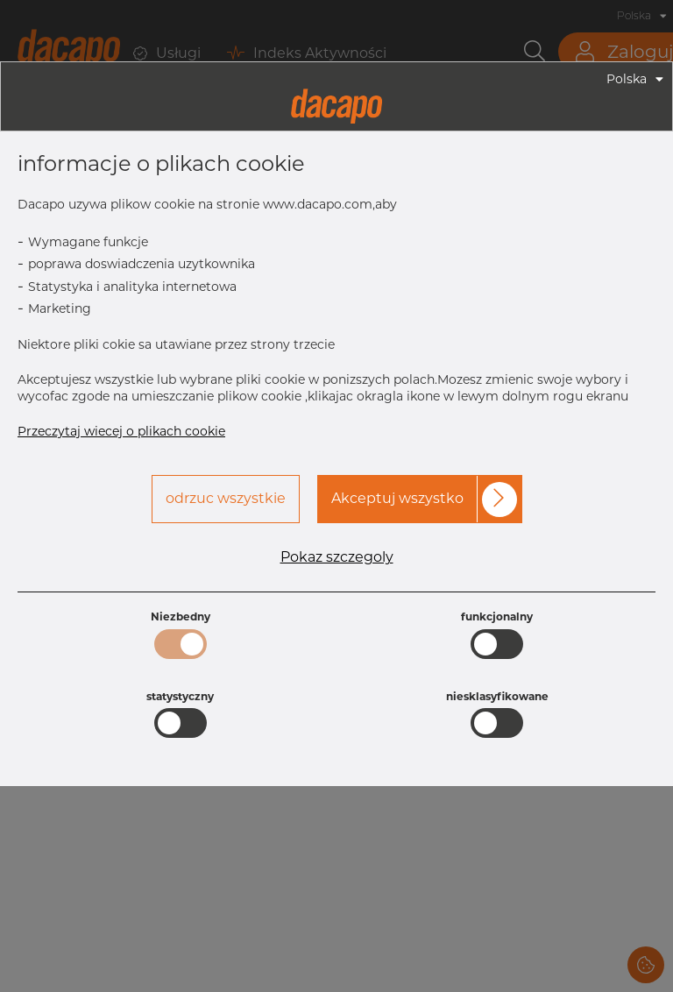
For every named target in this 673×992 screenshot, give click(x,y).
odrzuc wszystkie (226, 498)
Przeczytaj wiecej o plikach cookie (121, 431)
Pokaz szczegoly (336, 557)
